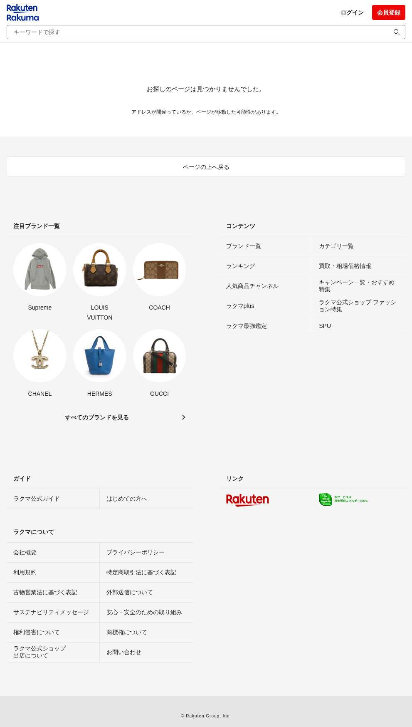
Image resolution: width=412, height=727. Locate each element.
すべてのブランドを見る (97, 417)
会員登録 (388, 12)
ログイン (352, 12)
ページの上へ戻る (206, 167)
